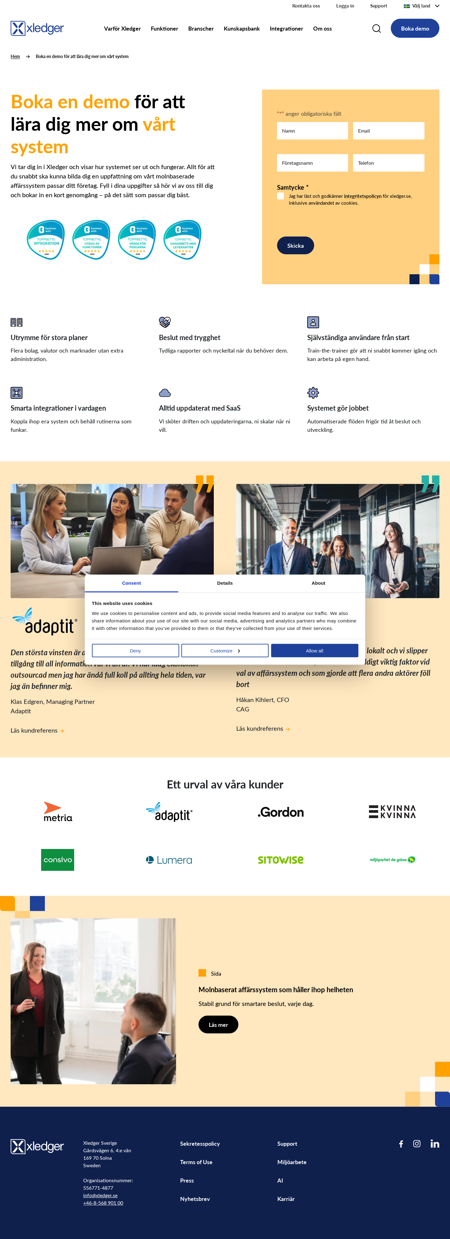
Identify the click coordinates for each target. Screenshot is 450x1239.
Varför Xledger (122, 28)
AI (280, 1180)
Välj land (417, 5)
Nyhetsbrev (195, 1198)
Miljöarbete (292, 1162)
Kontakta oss (306, 5)
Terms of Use (196, 1162)
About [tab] (318, 582)
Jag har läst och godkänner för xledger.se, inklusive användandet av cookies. (350, 199)
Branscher (201, 28)
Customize (225, 650)
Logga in (345, 5)
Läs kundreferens (37, 730)
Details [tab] (225, 582)
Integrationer (286, 28)
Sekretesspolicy (200, 1143)
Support (378, 5)
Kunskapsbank (242, 28)
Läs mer (218, 1024)
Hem (15, 56)
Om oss (322, 28)
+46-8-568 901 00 (103, 1202)
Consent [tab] (131, 582)
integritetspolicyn (362, 196)
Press (187, 1180)
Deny (135, 650)
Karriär (286, 1198)
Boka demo (415, 28)
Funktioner (164, 28)
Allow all (314, 650)
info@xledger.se (100, 1195)
